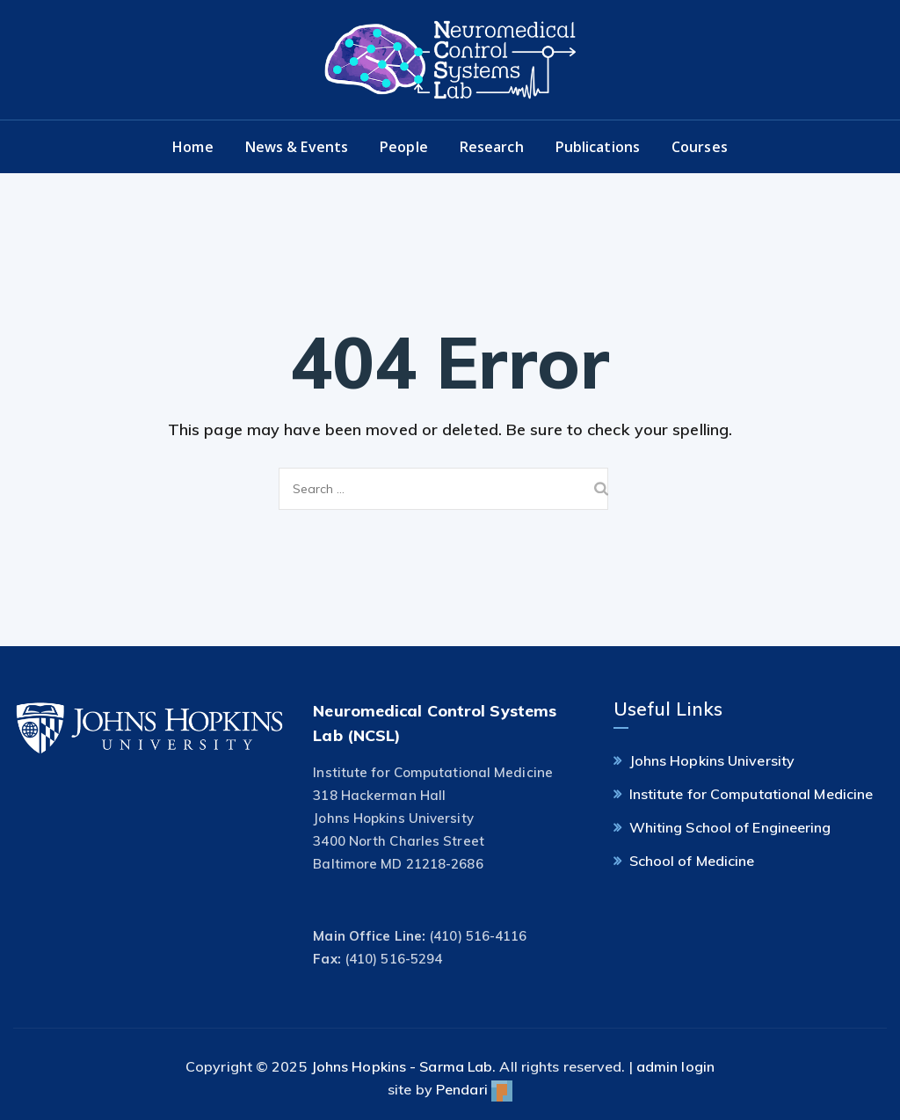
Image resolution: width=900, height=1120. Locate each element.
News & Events (296, 146)
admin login (675, 1066)
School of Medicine (692, 860)
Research (492, 146)
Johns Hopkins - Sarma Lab (402, 1066)
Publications (597, 146)
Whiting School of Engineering (730, 827)
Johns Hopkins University (712, 760)
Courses (699, 146)
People (404, 146)
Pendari (474, 1089)
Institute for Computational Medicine (751, 794)
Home (192, 146)
